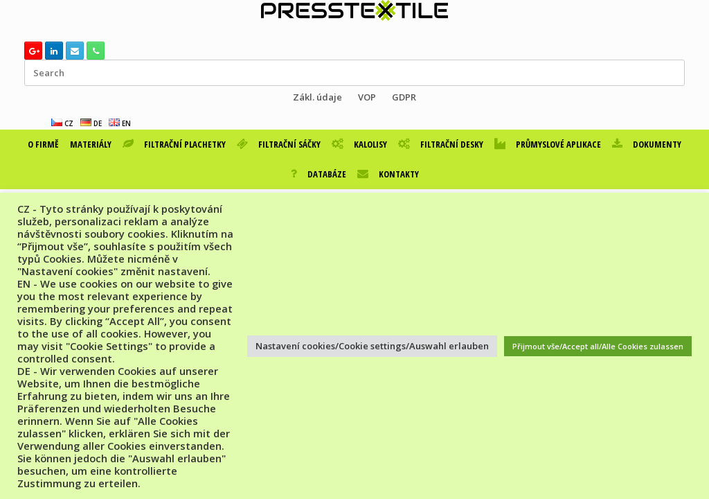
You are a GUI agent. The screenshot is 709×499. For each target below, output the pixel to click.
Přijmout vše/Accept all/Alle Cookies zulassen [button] (597, 346)
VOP (367, 97)
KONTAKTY (388, 174)
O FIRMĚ (43, 144)
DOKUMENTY (646, 144)
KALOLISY (359, 144)
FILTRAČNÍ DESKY (440, 144)
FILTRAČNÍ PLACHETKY (174, 144)
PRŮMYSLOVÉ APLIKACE (547, 144)
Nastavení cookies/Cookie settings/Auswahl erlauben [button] (372, 346)
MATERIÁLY (90, 144)
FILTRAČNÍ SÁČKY (279, 144)
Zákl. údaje (317, 97)
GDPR (404, 97)
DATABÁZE (318, 174)
